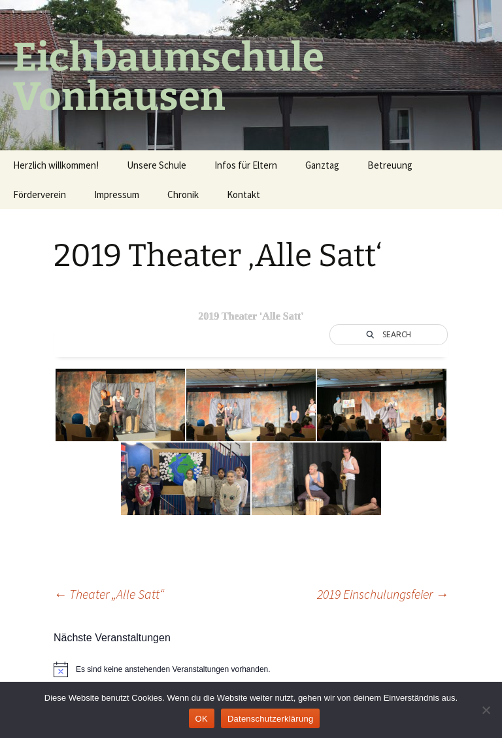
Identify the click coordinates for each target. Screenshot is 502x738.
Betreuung (389, 165)
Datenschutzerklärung (270, 719)
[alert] (251, 669)
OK (201, 719)
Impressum (116, 194)
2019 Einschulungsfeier (382, 594)
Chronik (183, 194)
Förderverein (39, 194)
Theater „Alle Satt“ (109, 594)
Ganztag (322, 165)
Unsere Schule (156, 165)
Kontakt (243, 194)
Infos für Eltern (245, 165)
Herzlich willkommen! (56, 165)
